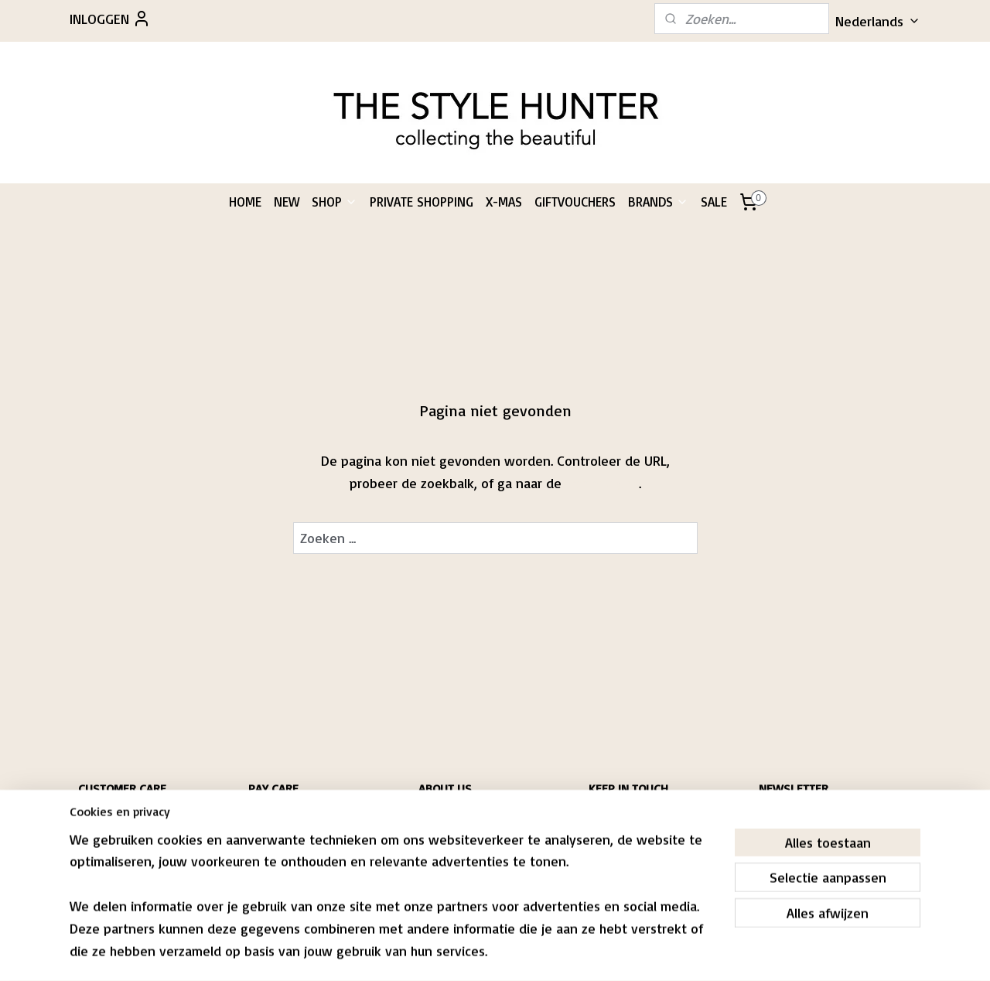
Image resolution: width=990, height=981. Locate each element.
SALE (714, 201)
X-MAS (504, 201)
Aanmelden (804, 871)
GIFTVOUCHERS (575, 201)
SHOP (334, 201)
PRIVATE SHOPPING (421, 201)
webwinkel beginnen (531, 952)
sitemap (448, 952)
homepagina (602, 482)
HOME (245, 201)
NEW (286, 201)
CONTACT (96, 861)
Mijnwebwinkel (659, 952)
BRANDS (658, 201)
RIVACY (97, 847)
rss (478, 952)
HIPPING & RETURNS (123, 817)
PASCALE (436, 817)
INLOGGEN (110, 18)
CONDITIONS (103, 832)
